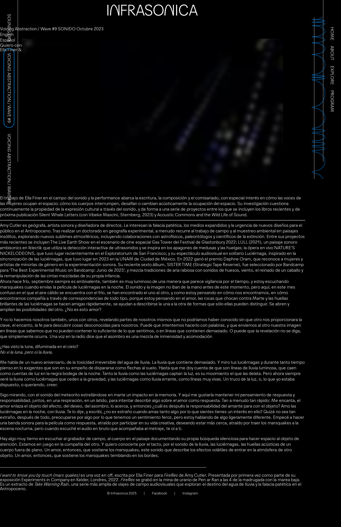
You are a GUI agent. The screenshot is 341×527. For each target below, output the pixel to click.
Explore (332, 75)
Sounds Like (9, 28)
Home (332, 33)
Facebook (159, 493)
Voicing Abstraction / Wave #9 (9, 88)
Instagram (190, 493)
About (332, 53)
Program (332, 101)
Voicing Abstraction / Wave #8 (9, 168)
